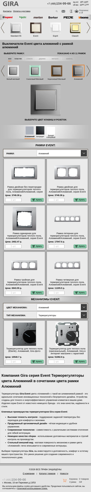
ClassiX (75, 36)
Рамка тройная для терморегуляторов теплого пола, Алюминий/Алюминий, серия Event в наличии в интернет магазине (24, 283)
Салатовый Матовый (34, 79)
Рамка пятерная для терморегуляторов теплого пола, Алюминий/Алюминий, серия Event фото (67, 237)
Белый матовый (13, 79)
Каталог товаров (47, 473)
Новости (64, 473)
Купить (37, 200)
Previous (2, 27)
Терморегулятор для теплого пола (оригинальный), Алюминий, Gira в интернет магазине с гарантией (67, 351)
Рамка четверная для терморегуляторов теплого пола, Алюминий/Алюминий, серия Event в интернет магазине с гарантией (67, 283)
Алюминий (78, 79)
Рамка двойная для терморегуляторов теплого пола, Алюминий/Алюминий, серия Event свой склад (67, 190)
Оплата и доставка (21, 11)
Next (88, 27)
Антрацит (40, 136)
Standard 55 (16, 36)
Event (35, 36)
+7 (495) (59, 3)
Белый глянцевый (50, 136)
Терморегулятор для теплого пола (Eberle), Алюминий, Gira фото (24, 349)
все (9, 58)
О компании (28, 473)
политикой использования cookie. (32, 488)
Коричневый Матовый (56, 79)
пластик (18, 58)
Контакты (7, 11)
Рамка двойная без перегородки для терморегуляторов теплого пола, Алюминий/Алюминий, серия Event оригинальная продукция (24, 190)
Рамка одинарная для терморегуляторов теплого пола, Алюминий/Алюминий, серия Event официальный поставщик (24, 237)
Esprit (55, 36)
